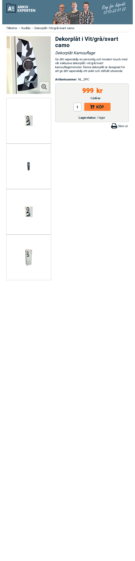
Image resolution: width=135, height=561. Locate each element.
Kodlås (25, 28)
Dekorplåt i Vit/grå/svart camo (54, 28)
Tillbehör (11, 28)
